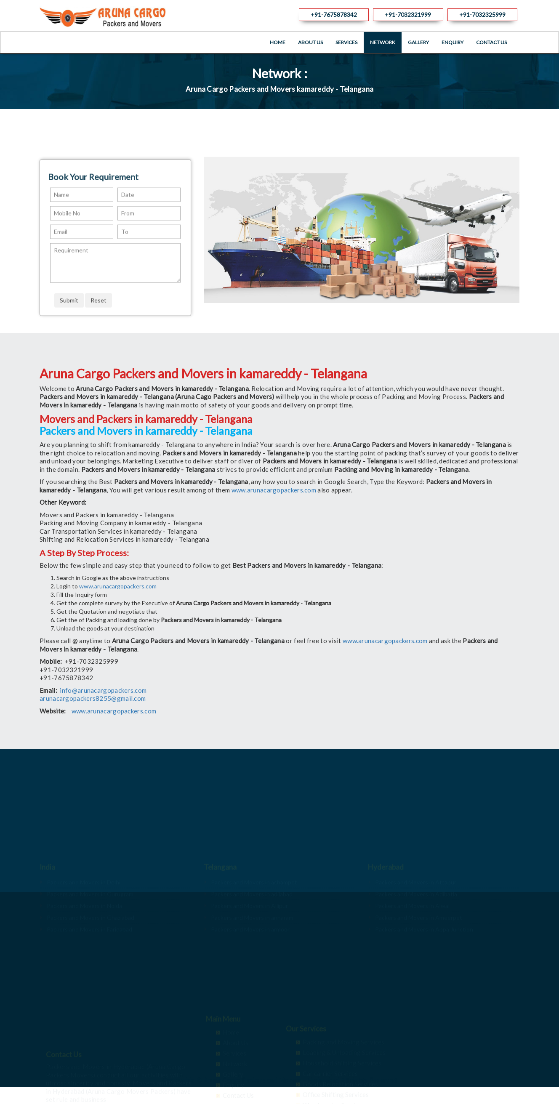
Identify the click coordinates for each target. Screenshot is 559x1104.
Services (346, 42)
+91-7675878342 (334, 14)
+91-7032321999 (408, 14)
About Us (310, 42)
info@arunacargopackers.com (103, 690)
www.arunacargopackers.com (274, 490)
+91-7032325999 (482, 14)
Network (382, 42)
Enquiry (452, 42)
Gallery (418, 42)
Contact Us (491, 42)
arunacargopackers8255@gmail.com (93, 698)
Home (277, 42)
